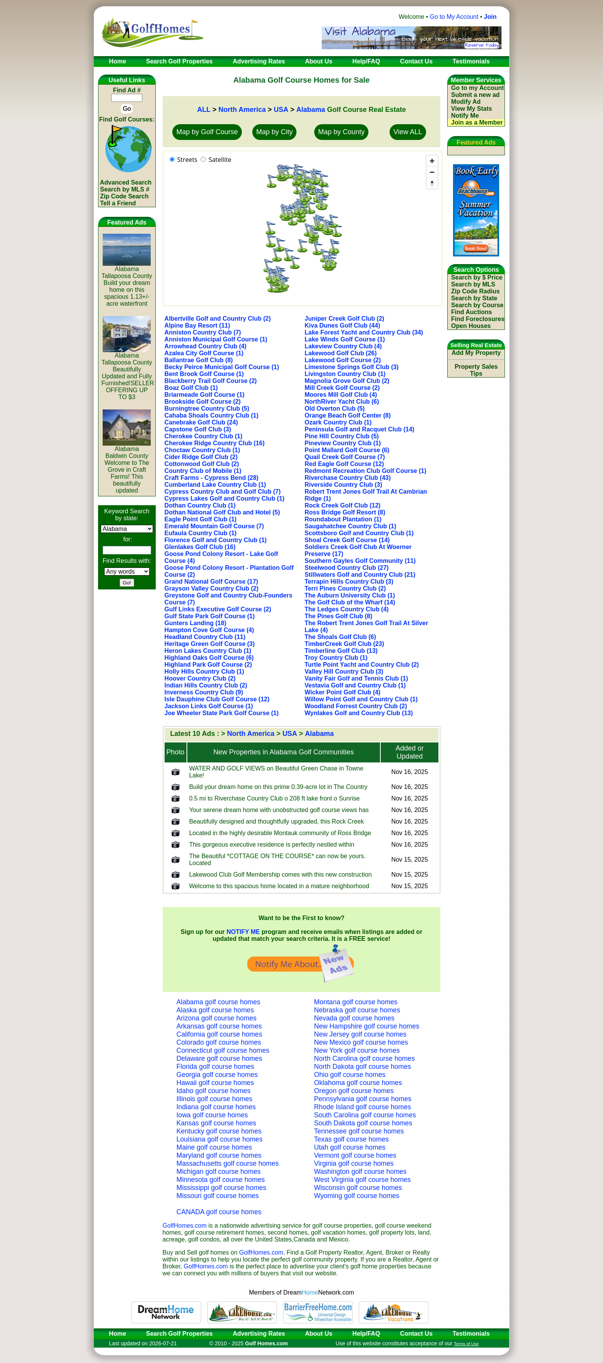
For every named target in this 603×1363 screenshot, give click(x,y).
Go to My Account (454, 16)
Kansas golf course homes (216, 1123)
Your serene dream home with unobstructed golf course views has (279, 810)
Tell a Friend (118, 203)
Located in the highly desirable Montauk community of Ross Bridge (280, 833)
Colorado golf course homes (219, 1042)
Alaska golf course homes (215, 1010)
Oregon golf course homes (354, 1091)
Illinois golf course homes (215, 1099)
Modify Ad (466, 101)
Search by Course (477, 305)
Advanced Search (126, 182)
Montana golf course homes (356, 1002)
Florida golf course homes (215, 1066)
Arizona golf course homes (217, 1018)
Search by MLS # (124, 189)
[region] (303, 228)
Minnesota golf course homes (221, 1179)
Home (115, 1333)
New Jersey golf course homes (360, 1034)
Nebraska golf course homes (357, 1010)
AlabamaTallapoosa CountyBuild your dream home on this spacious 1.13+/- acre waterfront (127, 283)
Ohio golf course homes (350, 1074)
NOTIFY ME (243, 932)
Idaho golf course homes (214, 1091)
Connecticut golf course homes (223, 1050)
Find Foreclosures (478, 319)
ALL (203, 109)
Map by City (274, 132)
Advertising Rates (259, 1333)
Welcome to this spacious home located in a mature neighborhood (279, 886)
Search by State (474, 298)
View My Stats (471, 108)
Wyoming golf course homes (357, 1196)
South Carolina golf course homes (365, 1115)
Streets (187, 159)
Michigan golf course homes (219, 1171)
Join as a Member (477, 122)
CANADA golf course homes (219, 1212)
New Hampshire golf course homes (367, 1026)
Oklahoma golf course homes (358, 1083)
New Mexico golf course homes (361, 1042)
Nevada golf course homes (354, 1018)
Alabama (310, 109)
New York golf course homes (357, 1050)
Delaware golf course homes (219, 1058)
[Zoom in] (432, 160)
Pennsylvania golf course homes (362, 1099)
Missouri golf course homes (218, 1196)
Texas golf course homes (351, 1139)
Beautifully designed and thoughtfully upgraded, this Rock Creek (276, 821)
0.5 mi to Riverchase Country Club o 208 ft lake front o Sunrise (274, 798)
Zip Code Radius (475, 291)
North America (242, 109)
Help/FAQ (366, 1333)
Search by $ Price (476, 277)
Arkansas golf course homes (219, 1026)
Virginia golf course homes (354, 1163)
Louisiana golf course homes (220, 1139)
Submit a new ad (475, 95)
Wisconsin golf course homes (358, 1188)
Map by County (341, 132)
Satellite (219, 159)
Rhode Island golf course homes (362, 1107)
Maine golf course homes (214, 1147)
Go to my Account (477, 88)
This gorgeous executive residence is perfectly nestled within (272, 844)
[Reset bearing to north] (432, 183)
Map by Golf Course (207, 132)
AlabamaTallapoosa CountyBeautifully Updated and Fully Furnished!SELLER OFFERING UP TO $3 (128, 373)
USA (281, 109)
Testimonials (471, 1333)
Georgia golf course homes (217, 1074)
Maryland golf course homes (219, 1155)
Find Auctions (471, 312)
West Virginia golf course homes (362, 1179)
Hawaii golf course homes (215, 1083)
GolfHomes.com (185, 1225)
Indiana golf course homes (216, 1107)
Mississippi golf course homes (222, 1188)
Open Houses (471, 326)
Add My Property (476, 352)
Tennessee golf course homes (359, 1131)
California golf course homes (219, 1034)
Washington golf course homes (360, 1171)
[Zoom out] (432, 172)
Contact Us (416, 1333)
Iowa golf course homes (212, 1115)
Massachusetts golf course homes (228, 1163)
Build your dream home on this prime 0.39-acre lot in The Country (278, 787)
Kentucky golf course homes (219, 1131)
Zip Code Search (124, 196)
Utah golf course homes (350, 1147)
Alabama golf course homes (218, 1002)
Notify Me (465, 115)
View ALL (407, 132)
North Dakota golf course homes (362, 1066)
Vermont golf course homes (355, 1155)
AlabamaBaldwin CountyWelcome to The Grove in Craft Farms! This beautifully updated (127, 467)
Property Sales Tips (476, 370)
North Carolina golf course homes (364, 1058)
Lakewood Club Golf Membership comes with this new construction (280, 874)
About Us (318, 1333)
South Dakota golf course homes (363, 1123)
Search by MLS (473, 284)
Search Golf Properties (179, 1333)
